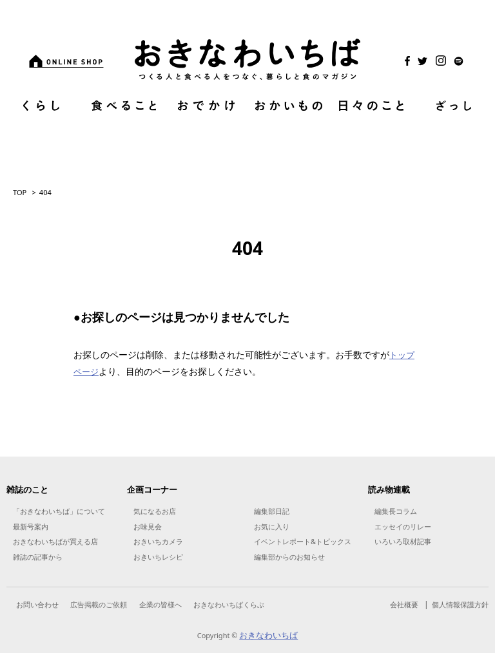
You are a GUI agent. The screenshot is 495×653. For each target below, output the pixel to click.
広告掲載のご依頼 (98, 604)
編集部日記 (271, 511)
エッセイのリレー (402, 526)
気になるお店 (154, 511)
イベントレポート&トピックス (302, 541)
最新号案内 (30, 526)
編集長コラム (395, 511)
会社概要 (404, 604)
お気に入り (271, 526)
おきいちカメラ (158, 541)
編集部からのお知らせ (289, 557)
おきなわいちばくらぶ (228, 604)
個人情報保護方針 (460, 604)
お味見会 (147, 526)
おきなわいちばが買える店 (55, 541)
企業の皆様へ (160, 604)
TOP (19, 192)
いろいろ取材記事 (402, 541)
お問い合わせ (37, 604)
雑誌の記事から (38, 557)
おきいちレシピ (158, 557)
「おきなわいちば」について (59, 511)
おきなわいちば (268, 635)
